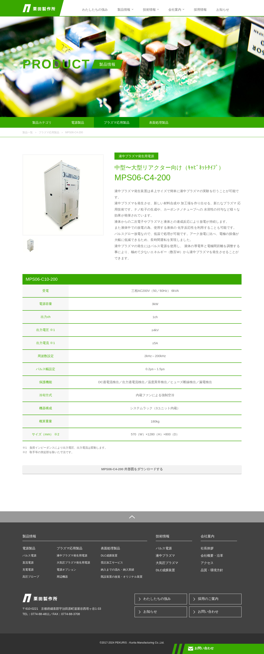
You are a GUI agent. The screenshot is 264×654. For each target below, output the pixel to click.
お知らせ (222, 9)
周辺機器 (62, 576)
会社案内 (174, 9)
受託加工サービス (112, 562)
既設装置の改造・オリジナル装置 (121, 576)
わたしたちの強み (95, 9)
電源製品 (77, 122)
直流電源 (28, 562)
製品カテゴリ (42, 122)
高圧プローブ (30, 576)
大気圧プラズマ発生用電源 (73, 562)
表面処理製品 (158, 122)
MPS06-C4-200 (74, 132)
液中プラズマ (165, 555)
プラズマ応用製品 (116, 122)
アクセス (207, 563)
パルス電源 (29, 555)
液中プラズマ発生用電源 (72, 555)
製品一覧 (27, 132)
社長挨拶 (207, 548)
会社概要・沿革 (212, 555)
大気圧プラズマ (167, 563)
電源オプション (66, 569)
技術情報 (149, 9)
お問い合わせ (208, 611)
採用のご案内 (208, 599)
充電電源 (28, 569)
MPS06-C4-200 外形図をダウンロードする (132, 469)
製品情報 (123, 9)
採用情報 (200, 9)
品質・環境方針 (212, 570)
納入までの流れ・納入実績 (117, 569)
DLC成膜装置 (109, 555)
